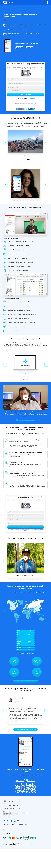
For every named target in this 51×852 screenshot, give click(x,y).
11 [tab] (27, 200)
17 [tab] (36, 200)
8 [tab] (23, 200)
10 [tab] (26, 200)
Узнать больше (25, 94)
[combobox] (9, 83)
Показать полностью (14, 721)
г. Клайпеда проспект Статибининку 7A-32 (16, 824)
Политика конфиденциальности (11, 808)
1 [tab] (13, 200)
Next (45, 142)
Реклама (5, 831)
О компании (6, 829)
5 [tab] (27, 379)
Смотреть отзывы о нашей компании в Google (26, 729)
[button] (3, 165)
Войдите (32, 98)
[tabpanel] (25, 142)
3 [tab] (24, 379)
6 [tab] (20, 200)
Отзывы (5, 828)
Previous (5, 142)
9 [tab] (24, 200)
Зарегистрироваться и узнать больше (25, 680)
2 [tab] (25, 155)
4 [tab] (17, 200)
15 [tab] (33, 200)
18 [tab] (37, 200)
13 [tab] (30, 200)
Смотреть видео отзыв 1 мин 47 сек (27, 420)
